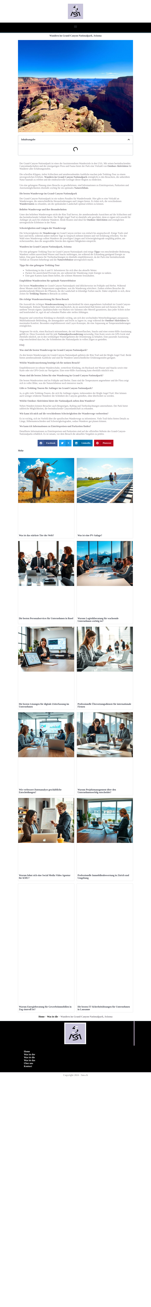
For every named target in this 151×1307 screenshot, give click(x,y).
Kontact (28, 1295)
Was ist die (52, 1245)
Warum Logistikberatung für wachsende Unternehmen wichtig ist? (98, 711)
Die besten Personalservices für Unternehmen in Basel (46, 710)
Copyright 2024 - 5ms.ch (75, 1304)
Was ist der (29, 1283)
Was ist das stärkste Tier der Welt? (36, 581)
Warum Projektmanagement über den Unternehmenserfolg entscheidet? (97, 974)
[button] (75, 26)
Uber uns (28, 1292)
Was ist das (29, 1289)
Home (41, 1245)
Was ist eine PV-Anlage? (90, 581)
